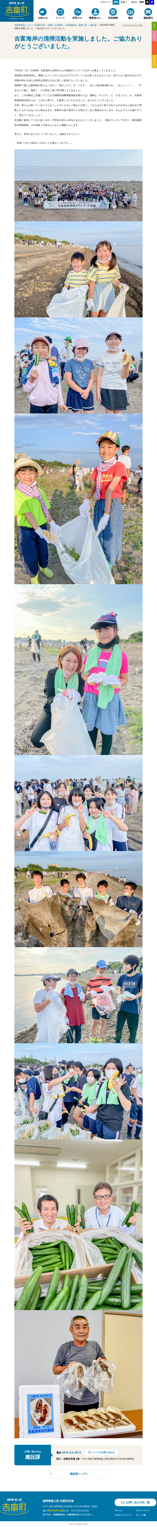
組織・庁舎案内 (55, 25)
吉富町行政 (39, 25)
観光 (154, 26)
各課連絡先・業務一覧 (76, 25)
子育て (154, 35)
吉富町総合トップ (22, 25)
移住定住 (154, 61)
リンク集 (142, 1515)
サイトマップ (143, 1510)
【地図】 (94, 1506)
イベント (154, 48)
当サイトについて (124, 1515)
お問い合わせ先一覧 (138, 1502)
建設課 (93, 25)
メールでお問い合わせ (103, 1452)
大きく (123, 2)
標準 (116, 2)
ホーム (119, 1510)
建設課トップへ (79, 1473)
